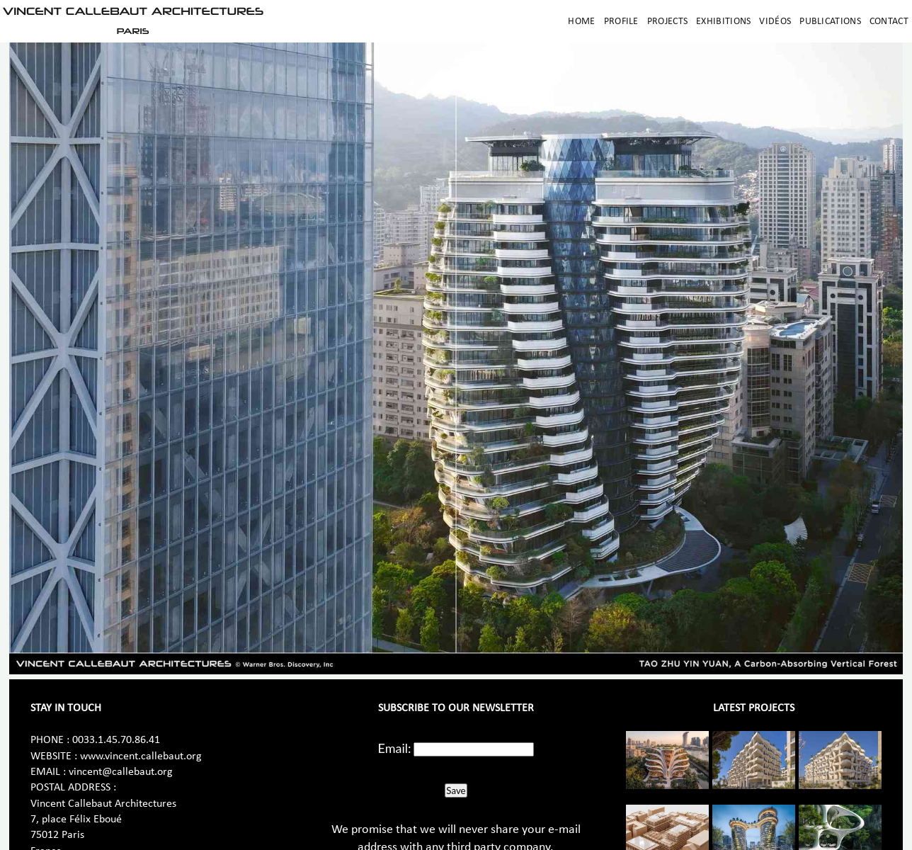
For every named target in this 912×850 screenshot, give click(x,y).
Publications (830, 21)
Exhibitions (723, 21)
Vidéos (775, 21)
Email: (394, 748)
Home (581, 21)
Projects (667, 21)
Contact (889, 21)
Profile (621, 21)
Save (455, 790)
